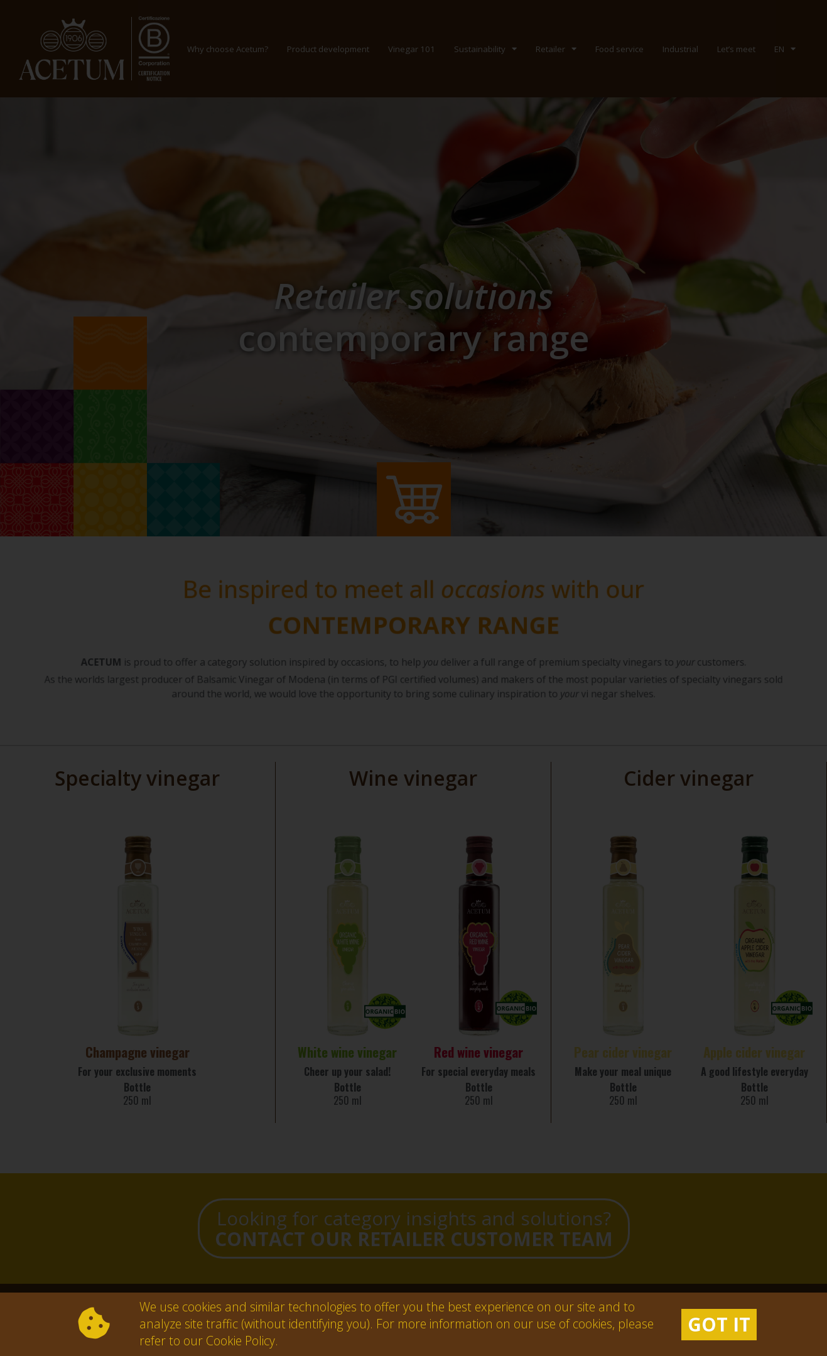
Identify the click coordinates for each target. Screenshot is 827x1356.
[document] (413, 678)
